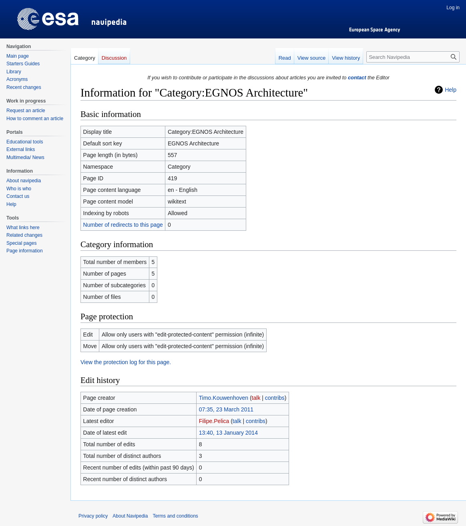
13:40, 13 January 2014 (228, 432)
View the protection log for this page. (125, 362)
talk (256, 398)
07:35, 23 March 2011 (226, 409)
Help (450, 90)
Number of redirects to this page (123, 225)
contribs (275, 398)
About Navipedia (130, 516)
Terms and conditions (175, 516)
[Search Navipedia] (413, 56)
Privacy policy (93, 516)
